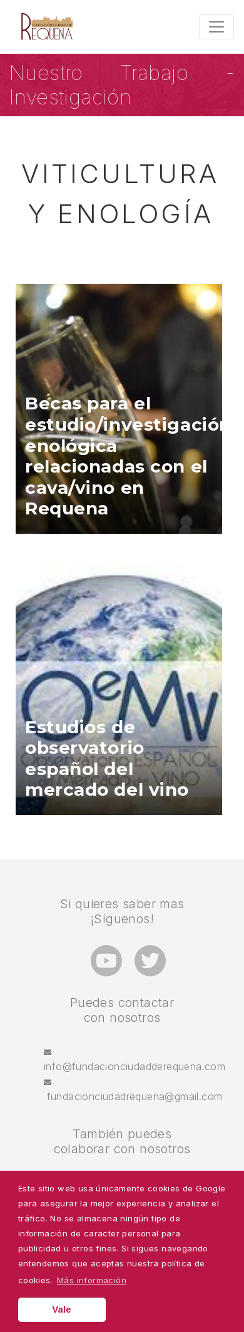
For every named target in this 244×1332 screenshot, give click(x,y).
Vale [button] (62, 1309)
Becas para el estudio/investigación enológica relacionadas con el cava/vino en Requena (128, 456)
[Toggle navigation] (216, 26)
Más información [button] (91, 1280)
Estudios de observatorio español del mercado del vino (107, 759)
